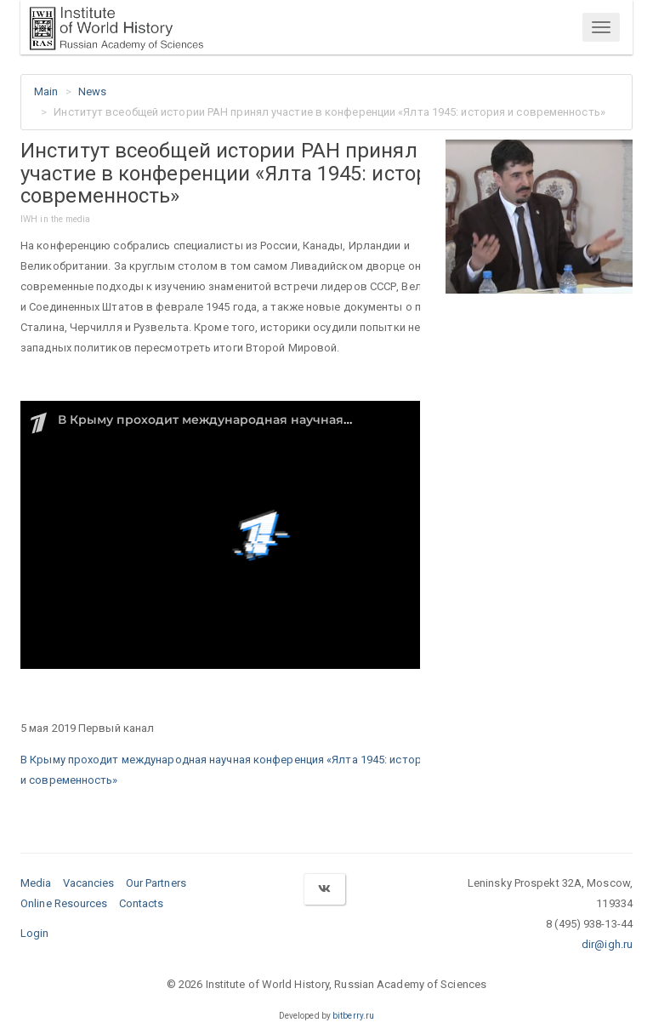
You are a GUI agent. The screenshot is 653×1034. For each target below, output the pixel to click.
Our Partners (156, 883)
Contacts (141, 903)
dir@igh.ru (607, 944)
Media (36, 883)
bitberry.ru (353, 1015)
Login (34, 933)
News (92, 91)
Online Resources (64, 903)
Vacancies (89, 883)
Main (46, 91)
